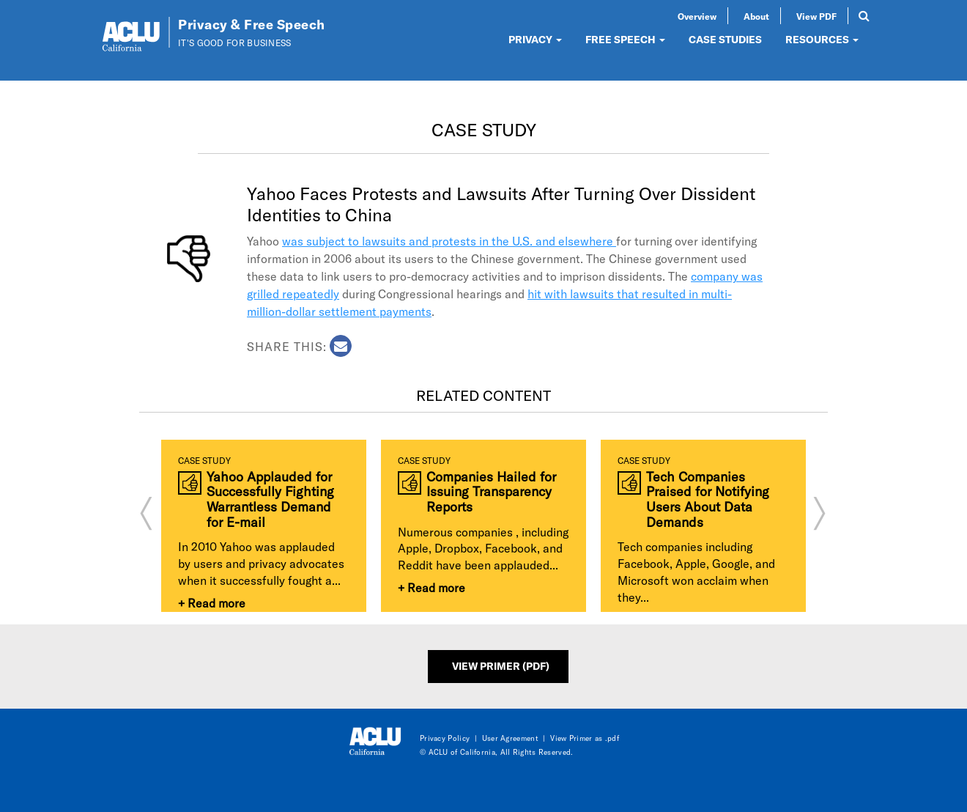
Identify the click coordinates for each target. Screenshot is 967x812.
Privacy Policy (445, 738)
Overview (697, 16)
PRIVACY (535, 39)
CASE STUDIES (725, 39)
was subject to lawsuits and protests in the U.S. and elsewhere (449, 241)
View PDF (816, 16)
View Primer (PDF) (500, 666)
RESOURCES (822, 39)
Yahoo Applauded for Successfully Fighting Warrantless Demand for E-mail (270, 499)
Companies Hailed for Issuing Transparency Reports (491, 491)
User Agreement (510, 738)
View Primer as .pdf (584, 738)
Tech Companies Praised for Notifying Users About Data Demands (707, 499)
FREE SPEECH (625, 39)
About (756, 16)
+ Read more (211, 603)
